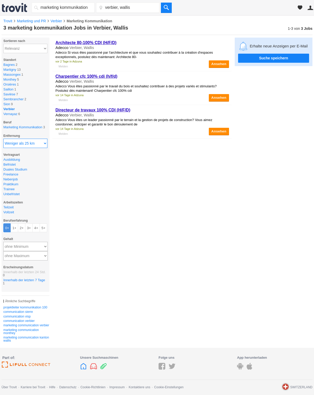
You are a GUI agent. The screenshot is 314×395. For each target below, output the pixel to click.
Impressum (117, 387)
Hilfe (52, 387)
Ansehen (218, 64)
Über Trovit (9, 387)
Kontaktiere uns (139, 387)
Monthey (9, 79)
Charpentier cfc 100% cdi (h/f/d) (86, 76)
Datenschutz (68, 387)
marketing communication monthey (21, 331)
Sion (6, 104)
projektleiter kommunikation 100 (25, 307)
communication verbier (19, 320)
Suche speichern (273, 58)
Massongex (11, 74)
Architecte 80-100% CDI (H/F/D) (86, 42)
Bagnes (9, 65)
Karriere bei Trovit (33, 387)
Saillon (8, 89)
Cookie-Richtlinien (92, 387)
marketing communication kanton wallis (26, 339)
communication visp (17, 316)
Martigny (9, 70)
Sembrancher (13, 99)
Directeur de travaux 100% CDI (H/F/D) (92, 110)
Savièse (9, 94)
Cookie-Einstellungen (168, 387)
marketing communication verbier (26, 325)
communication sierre (18, 311)
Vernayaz (10, 114)
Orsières (9, 84)
